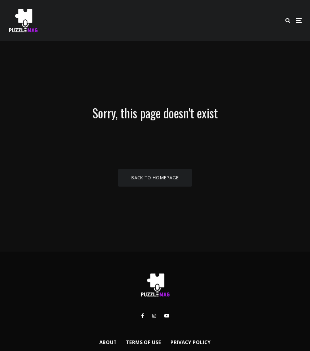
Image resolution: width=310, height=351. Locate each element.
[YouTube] (166, 315)
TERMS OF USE (143, 342)
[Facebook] (142, 315)
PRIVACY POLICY (190, 342)
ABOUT (108, 342)
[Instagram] (154, 315)
